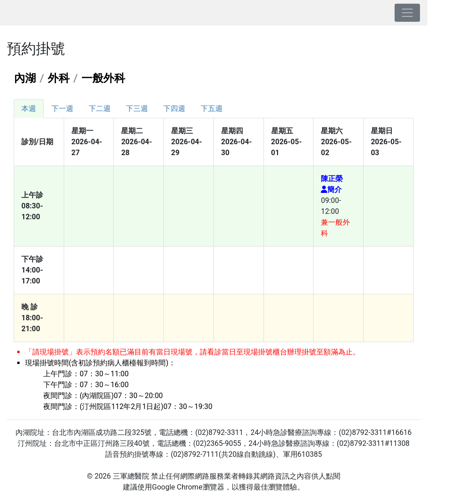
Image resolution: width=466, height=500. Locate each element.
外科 (59, 78)
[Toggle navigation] (407, 13)
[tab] (29, 108)
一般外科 (103, 78)
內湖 (25, 78)
